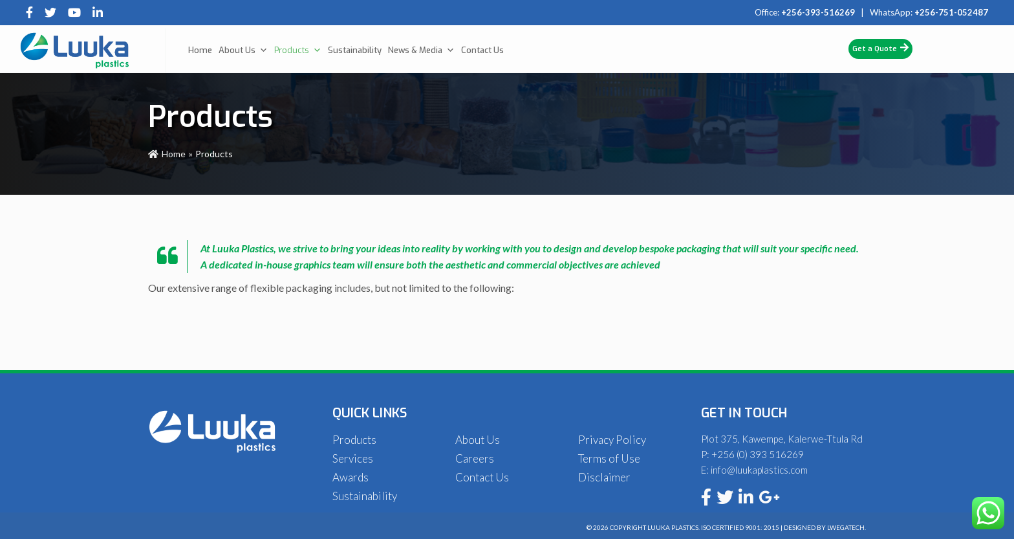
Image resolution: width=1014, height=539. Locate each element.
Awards (350, 477)
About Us (243, 50)
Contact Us (482, 50)
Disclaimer (604, 477)
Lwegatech (846, 527)
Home (200, 50)
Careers (474, 458)
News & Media (421, 50)
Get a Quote (880, 48)
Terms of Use (609, 458)
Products (297, 50)
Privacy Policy (612, 439)
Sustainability (355, 50)
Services (352, 458)
